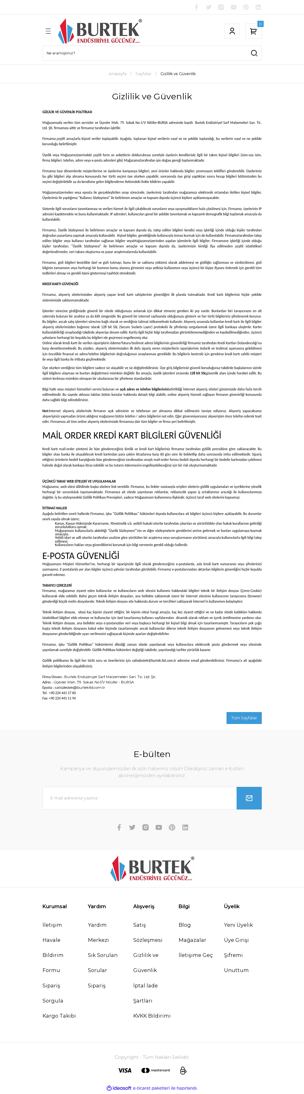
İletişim (52, 926)
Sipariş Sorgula (53, 994)
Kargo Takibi (59, 1017)
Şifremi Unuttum (236, 964)
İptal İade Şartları (145, 994)
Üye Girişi (236, 941)
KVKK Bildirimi (152, 1017)
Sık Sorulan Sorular (103, 964)
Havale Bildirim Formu (53, 956)
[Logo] (100, 32)
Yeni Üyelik (238, 926)
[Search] (152, 54)
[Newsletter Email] (152, 799)
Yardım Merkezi (98, 933)
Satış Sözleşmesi (148, 933)
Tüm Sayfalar (244, 718)
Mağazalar (192, 941)
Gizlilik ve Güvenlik (145, 964)
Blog (185, 926)
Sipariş (97, 987)
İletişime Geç (196, 956)
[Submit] (249, 799)
